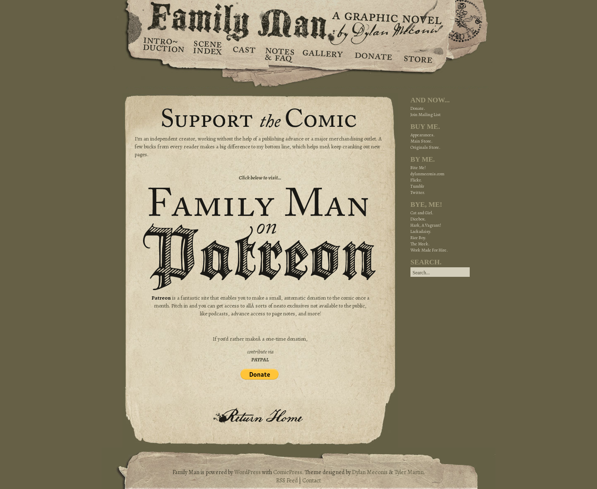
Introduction (164, 47)
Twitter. (417, 192)
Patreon (161, 297)
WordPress (247, 472)
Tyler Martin (409, 472)
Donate (372, 53)
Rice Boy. (418, 238)
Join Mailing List (425, 114)
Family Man (298, 19)
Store (417, 53)
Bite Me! (418, 168)
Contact (311, 480)
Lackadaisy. (420, 231)
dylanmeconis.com (427, 174)
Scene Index (208, 53)
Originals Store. (425, 147)
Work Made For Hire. (429, 250)
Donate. (417, 108)
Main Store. (421, 141)
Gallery (322, 53)
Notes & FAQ (278, 53)
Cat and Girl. (421, 213)
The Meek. (420, 244)
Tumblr (417, 186)
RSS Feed (287, 480)
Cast (243, 53)
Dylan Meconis (370, 472)
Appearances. (422, 135)
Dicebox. (418, 219)
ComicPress (287, 472)
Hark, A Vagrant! (425, 225)
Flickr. (416, 180)
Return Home (260, 415)
